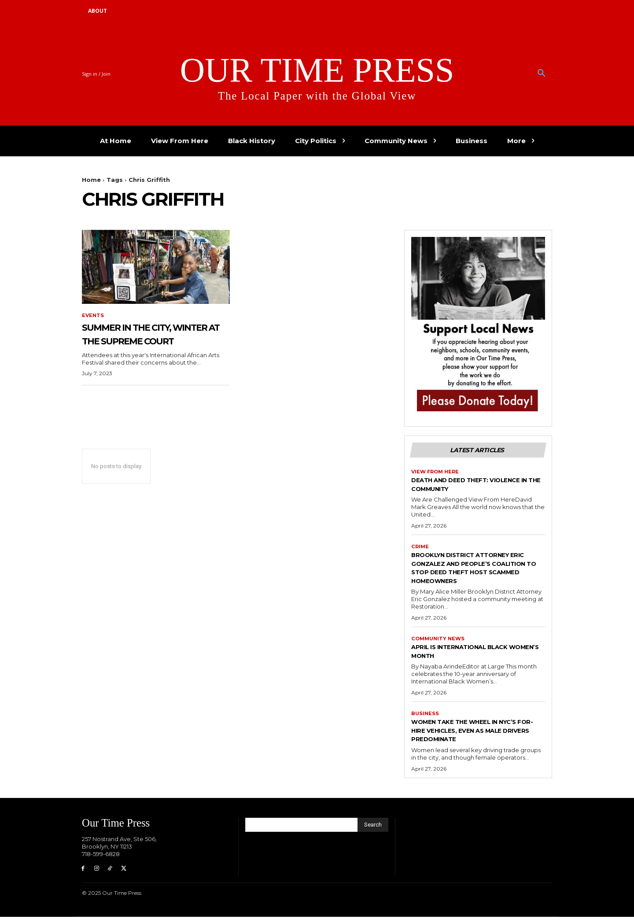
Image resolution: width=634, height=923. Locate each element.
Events (93, 316)
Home (91, 179)
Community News (439, 642)
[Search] (373, 830)
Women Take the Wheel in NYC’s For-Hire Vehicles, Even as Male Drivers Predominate (478, 735)
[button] (541, 73)
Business (425, 718)
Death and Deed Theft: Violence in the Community (468, 486)
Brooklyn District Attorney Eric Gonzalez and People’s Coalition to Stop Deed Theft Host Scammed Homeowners (475, 570)
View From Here (436, 473)
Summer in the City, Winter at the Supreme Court (143, 341)
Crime (420, 549)
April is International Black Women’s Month (472, 655)
